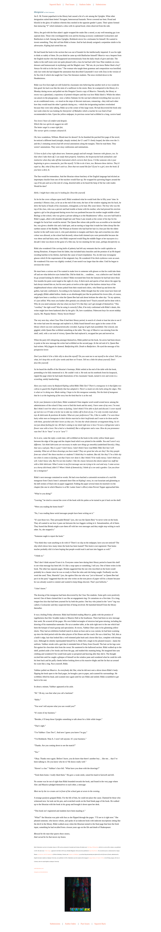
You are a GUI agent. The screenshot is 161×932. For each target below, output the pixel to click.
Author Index (70, 924)
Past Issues (70, 4)
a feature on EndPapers (73, 854)
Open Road (91, 850)
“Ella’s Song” (48, 850)
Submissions (101, 4)
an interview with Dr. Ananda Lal (45, 854)
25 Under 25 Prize (100, 858)
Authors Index (85, 4)
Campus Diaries (92, 858)
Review (95, 850)
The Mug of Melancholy (93, 847)
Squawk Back (55, 4)
